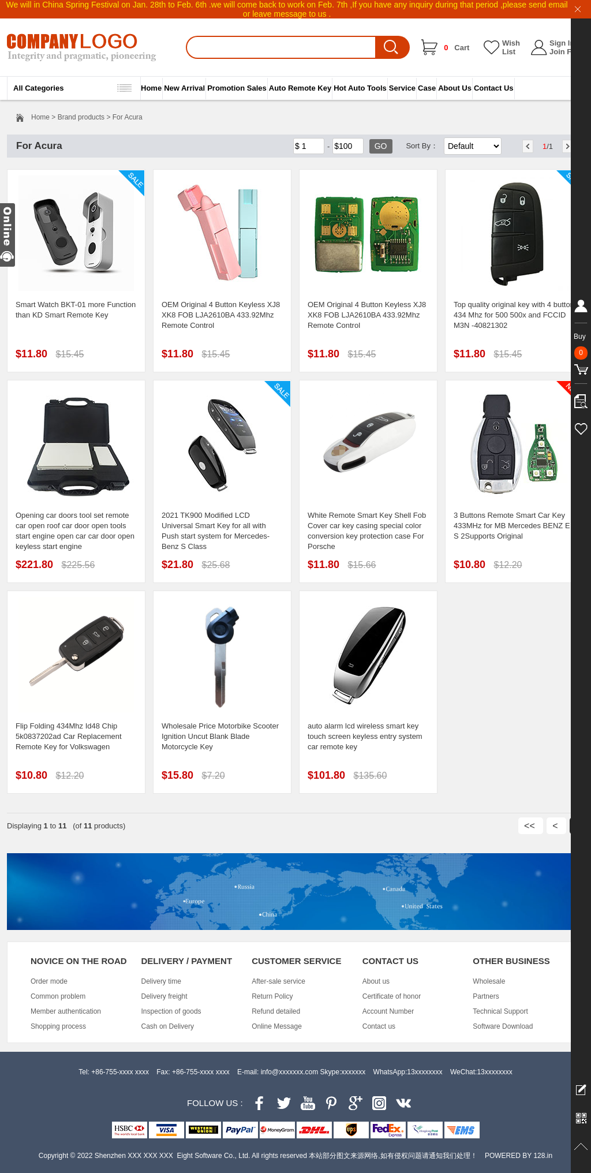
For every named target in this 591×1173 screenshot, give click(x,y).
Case (427, 88)
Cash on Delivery (167, 1026)
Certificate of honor (391, 996)
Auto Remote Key (300, 88)
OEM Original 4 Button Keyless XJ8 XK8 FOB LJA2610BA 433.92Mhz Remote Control (221, 315)
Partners (486, 996)
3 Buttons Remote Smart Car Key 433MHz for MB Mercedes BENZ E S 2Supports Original (512, 525)
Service (402, 88)
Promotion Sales (237, 88)
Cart (456, 47)
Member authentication (66, 1011)
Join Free (566, 51)
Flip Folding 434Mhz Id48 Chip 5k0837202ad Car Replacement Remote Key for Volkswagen (69, 736)
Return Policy (272, 996)
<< (530, 826)
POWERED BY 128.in (518, 1156)
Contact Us (494, 88)
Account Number (388, 1011)
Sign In (561, 43)
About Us (455, 88)
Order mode (49, 981)
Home (151, 88)
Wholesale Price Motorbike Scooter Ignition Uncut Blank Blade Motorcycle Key (220, 736)
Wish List (511, 47)
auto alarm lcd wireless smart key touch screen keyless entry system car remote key (365, 736)
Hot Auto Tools (360, 88)
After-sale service (278, 981)
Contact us (378, 1026)
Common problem (58, 996)
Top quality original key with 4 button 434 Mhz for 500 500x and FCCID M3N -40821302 (514, 315)
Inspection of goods (171, 1011)
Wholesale (489, 981)
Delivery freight (164, 996)
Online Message (277, 1026)
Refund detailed (276, 1011)
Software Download (503, 1026)
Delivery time (161, 981)
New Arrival (184, 88)
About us (376, 981)
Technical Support (500, 1011)
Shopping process (58, 1026)
